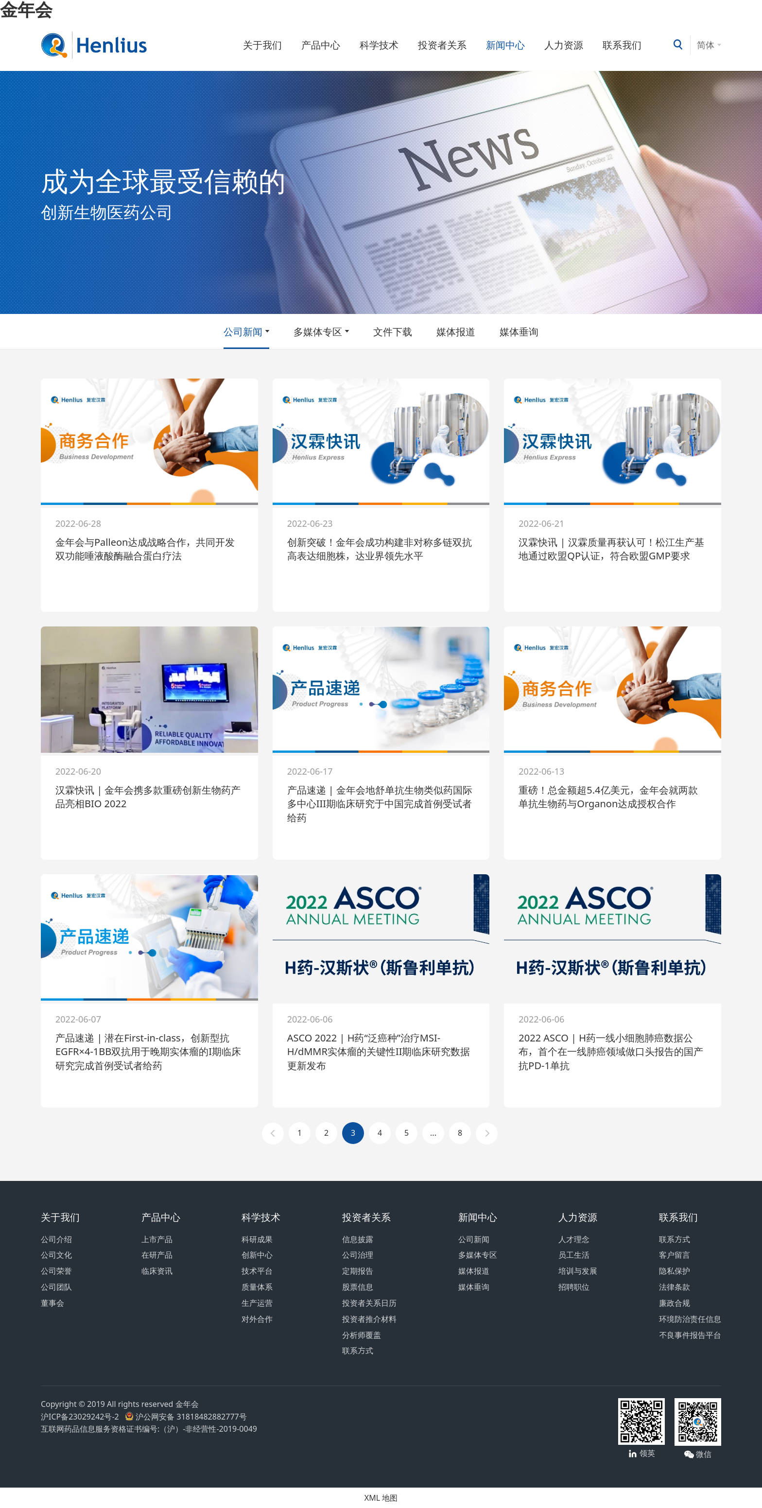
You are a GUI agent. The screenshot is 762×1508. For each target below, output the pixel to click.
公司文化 (56, 1255)
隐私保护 (674, 1271)
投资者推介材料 (369, 1319)
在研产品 (157, 1255)
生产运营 (257, 1303)
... (433, 1133)
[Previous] (273, 1133)
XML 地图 (381, 1498)
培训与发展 (577, 1271)
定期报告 (357, 1271)
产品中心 (320, 45)
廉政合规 (674, 1303)
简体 (705, 44)
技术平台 (257, 1271)
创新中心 (257, 1255)
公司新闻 (243, 331)
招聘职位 (573, 1287)
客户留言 (674, 1255)
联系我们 (622, 45)
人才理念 (573, 1239)
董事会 (52, 1303)
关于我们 (262, 45)
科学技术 (379, 45)
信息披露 (357, 1239)
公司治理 (357, 1255)
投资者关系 (442, 45)
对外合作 (257, 1319)
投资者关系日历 (369, 1303)
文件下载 (392, 331)
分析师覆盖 (361, 1335)
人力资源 (563, 45)
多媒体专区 (318, 331)
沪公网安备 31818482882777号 (185, 1417)
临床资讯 (157, 1271)
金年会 (26, 9)
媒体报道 (455, 331)
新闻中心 (505, 45)
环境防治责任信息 (690, 1319)
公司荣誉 (56, 1271)
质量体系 (257, 1287)
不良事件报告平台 (690, 1335)
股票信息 (357, 1287)
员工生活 (573, 1255)
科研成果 (257, 1239)
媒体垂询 (519, 331)
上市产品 (157, 1239)
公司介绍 (56, 1239)
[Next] (487, 1133)
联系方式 (357, 1350)
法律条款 (674, 1287)
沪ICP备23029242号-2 (82, 1417)
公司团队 (56, 1287)
